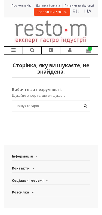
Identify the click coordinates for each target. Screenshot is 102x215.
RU (76, 11)
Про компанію (21, 5)
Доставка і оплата (48, 5)
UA (88, 11)
